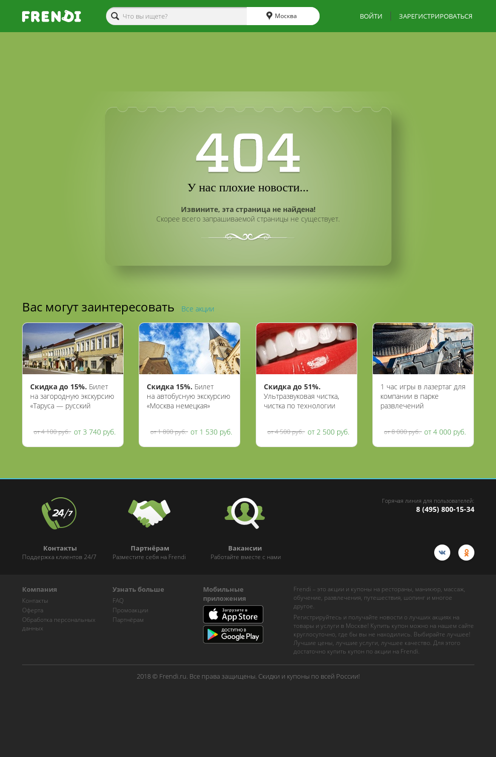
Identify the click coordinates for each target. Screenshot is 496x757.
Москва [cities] (281, 16)
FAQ (118, 600)
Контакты (35, 600)
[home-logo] (51, 16)
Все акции (197, 308)
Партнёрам (128, 619)
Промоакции (130, 610)
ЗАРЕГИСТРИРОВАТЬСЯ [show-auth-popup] (435, 16)
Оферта (32, 610)
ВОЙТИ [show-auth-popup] (371, 16)
